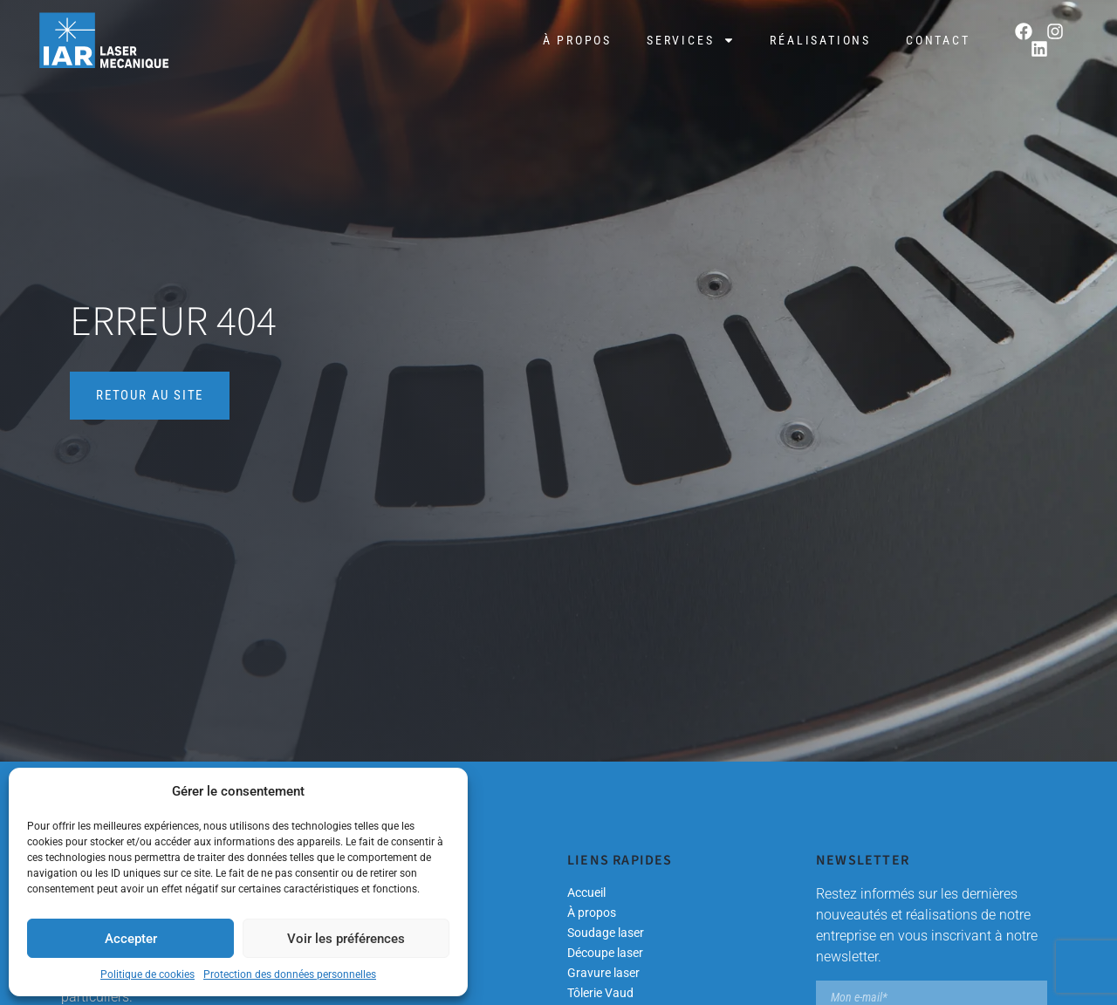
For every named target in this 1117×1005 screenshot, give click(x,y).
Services (691, 40)
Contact (938, 40)
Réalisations (820, 40)
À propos (577, 40)
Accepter (131, 939)
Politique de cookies (147, 974)
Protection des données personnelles (289, 974)
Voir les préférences (346, 939)
